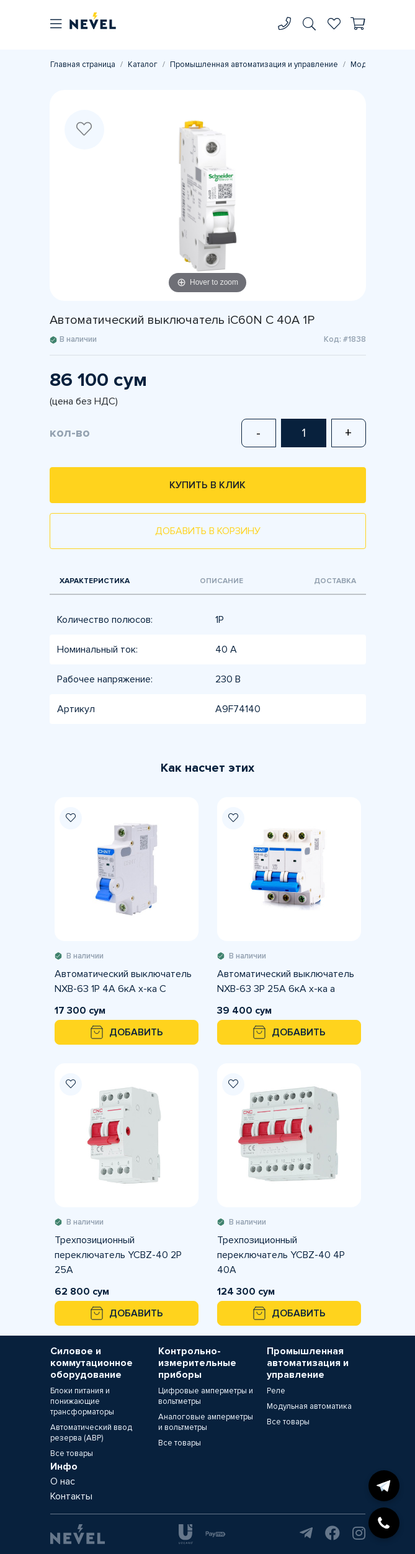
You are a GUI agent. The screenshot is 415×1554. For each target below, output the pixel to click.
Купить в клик (207, 485)
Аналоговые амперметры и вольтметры (205, 1422)
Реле (276, 1391)
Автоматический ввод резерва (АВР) (91, 1432)
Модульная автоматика (309, 1406)
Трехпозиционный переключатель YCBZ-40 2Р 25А (118, 1255)
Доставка (335, 581)
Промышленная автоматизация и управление (254, 64)
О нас (62, 1481)
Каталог (143, 64)
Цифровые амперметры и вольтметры (205, 1396)
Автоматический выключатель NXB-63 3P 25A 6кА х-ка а (285, 981)
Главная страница (82, 64)
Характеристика (95, 581)
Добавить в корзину (208, 531)
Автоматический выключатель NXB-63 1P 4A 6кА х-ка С (123, 981)
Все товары (71, 1453)
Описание (221, 581)
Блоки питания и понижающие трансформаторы (82, 1401)
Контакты (71, 1496)
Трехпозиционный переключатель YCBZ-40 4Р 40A (281, 1255)
